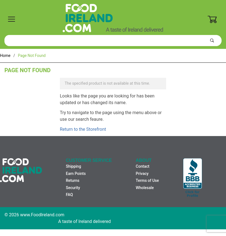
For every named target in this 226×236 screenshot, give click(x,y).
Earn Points (76, 173)
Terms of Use (147, 180)
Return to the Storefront (83, 129)
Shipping (73, 166)
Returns (72, 180)
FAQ (69, 194)
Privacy (142, 173)
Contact (142, 166)
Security (73, 187)
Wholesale (145, 187)
